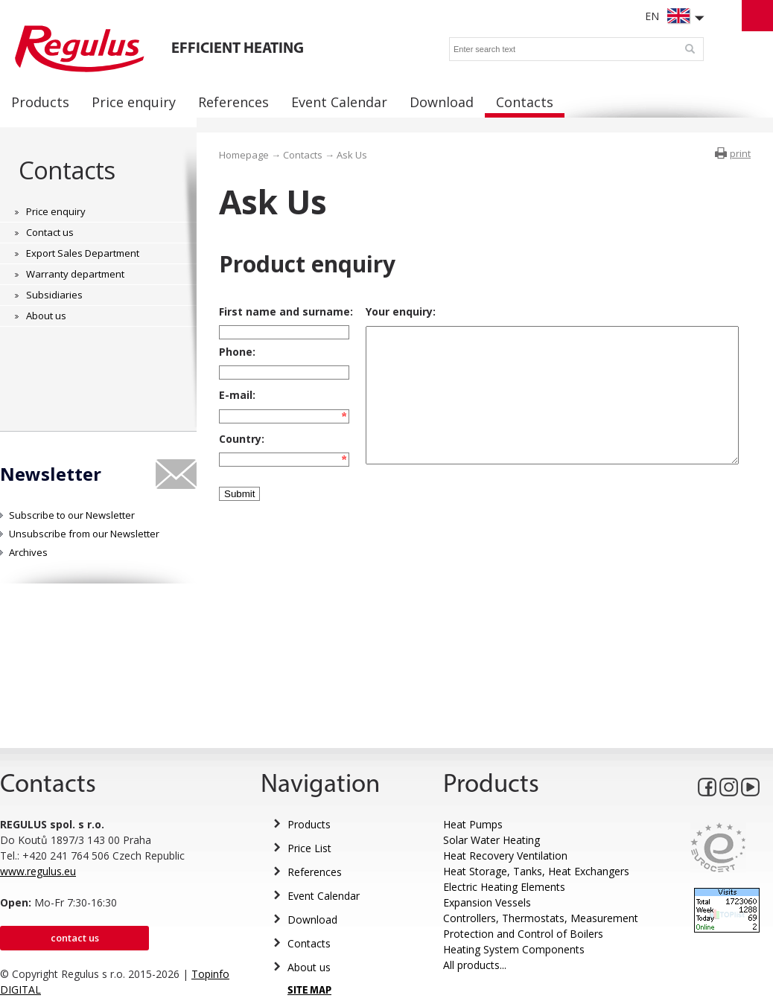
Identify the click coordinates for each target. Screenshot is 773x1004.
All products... (474, 965)
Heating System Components (514, 949)
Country (240, 456)
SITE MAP (309, 991)
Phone (235, 356)
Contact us (75, 937)
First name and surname (284, 311)
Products (309, 824)
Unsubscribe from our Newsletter (84, 533)
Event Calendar (323, 896)
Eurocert (718, 847)
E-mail (235, 406)
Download (312, 919)
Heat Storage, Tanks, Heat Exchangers (536, 871)
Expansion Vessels (487, 902)
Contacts (67, 170)
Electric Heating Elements (504, 887)
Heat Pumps (473, 824)
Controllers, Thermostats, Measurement (540, 918)
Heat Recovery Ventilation (505, 855)
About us (309, 967)
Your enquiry (387, 311)
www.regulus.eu (38, 871)
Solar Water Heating (491, 840)
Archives (28, 552)
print (740, 153)
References (314, 872)
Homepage (244, 155)
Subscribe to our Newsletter (72, 515)
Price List (309, 848)
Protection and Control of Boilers (523, 934)
